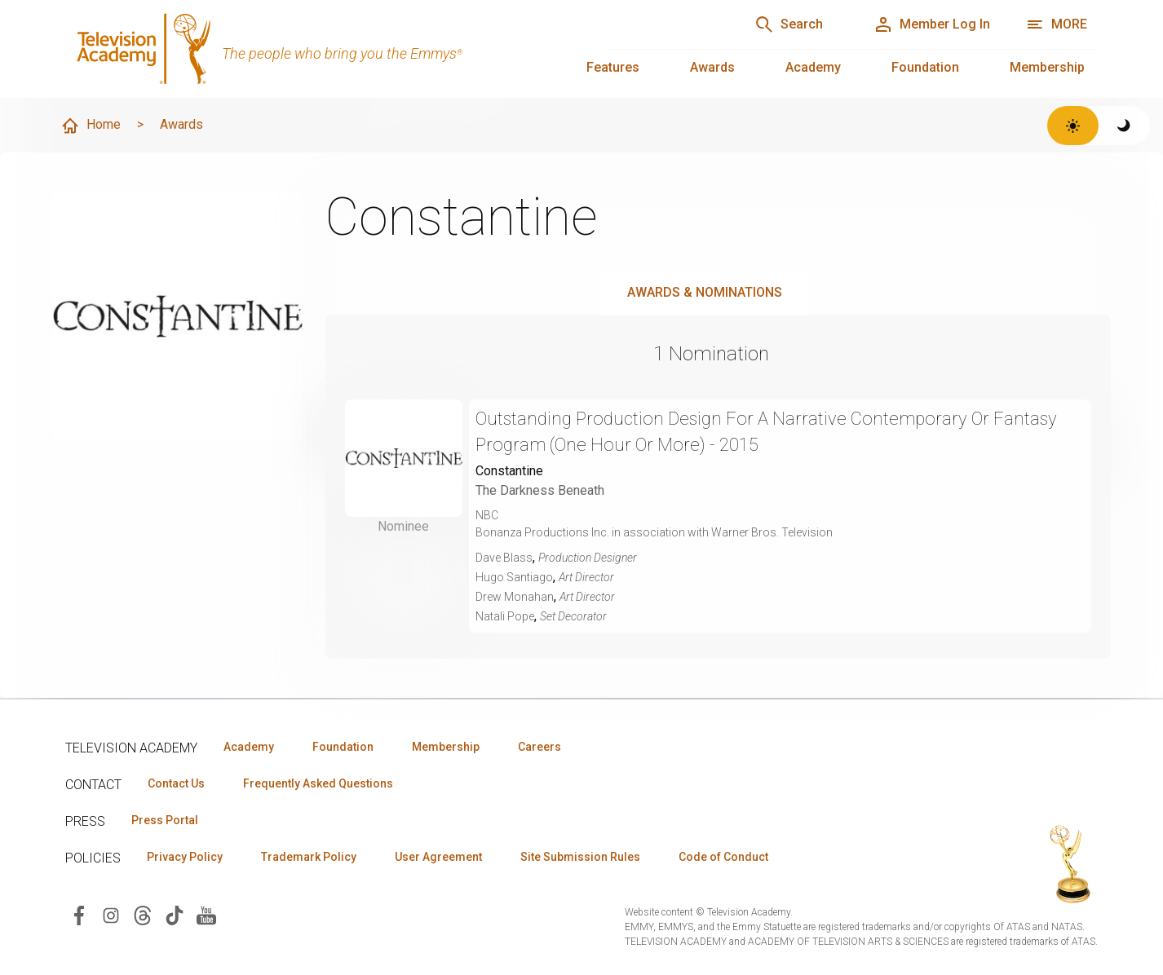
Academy (813, 67)
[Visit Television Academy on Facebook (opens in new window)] (79, 914)
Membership (1047, 67)
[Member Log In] (931, 24)
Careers (539, 746)
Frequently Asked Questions (318, 783)
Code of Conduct (723, 856)
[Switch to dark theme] (1124, 125)
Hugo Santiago (514, 577)
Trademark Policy (308, 856)
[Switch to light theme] (1073, 125)
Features (612, 67)
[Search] (788, 24)
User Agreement (438, 856)
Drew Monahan (514, 596)
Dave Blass (504, 557)
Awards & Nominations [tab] (704, 292)
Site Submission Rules (580, 856)
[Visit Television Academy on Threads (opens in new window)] (143, 914)
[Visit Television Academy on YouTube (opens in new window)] (206, 914)
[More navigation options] (1056, 24)
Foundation (925, 67)
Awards (712, 67)
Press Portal (164, 820)
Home (90, 125)
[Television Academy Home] (318, 49)
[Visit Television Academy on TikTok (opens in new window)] (174, 914)
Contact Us (176, 783)
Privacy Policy (185, 856)
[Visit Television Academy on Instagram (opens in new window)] (111, 914)
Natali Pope (504, 616)
